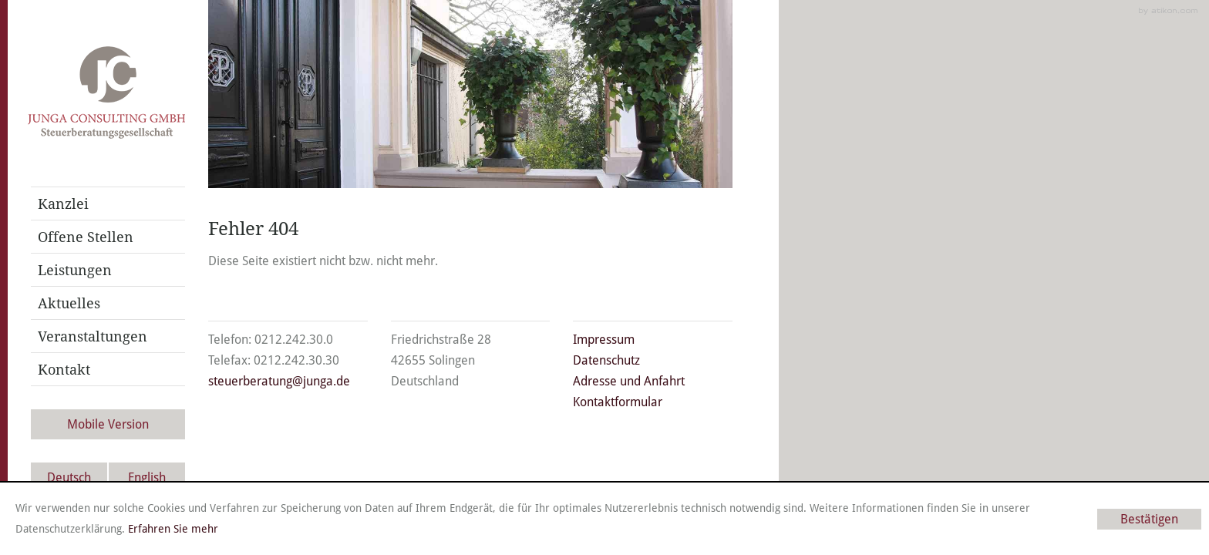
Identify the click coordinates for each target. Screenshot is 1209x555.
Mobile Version (108, 424)
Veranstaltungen (92, 336)
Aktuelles (69, 303)
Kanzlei (63, 203)
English (147, 477)
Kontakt (64, 369)
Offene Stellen (85, 236)
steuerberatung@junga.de (279, 381)
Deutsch (69, 477)
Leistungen (75, 270)
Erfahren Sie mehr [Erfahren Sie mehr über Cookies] (173, 529)
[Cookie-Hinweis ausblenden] (1149, 519)
